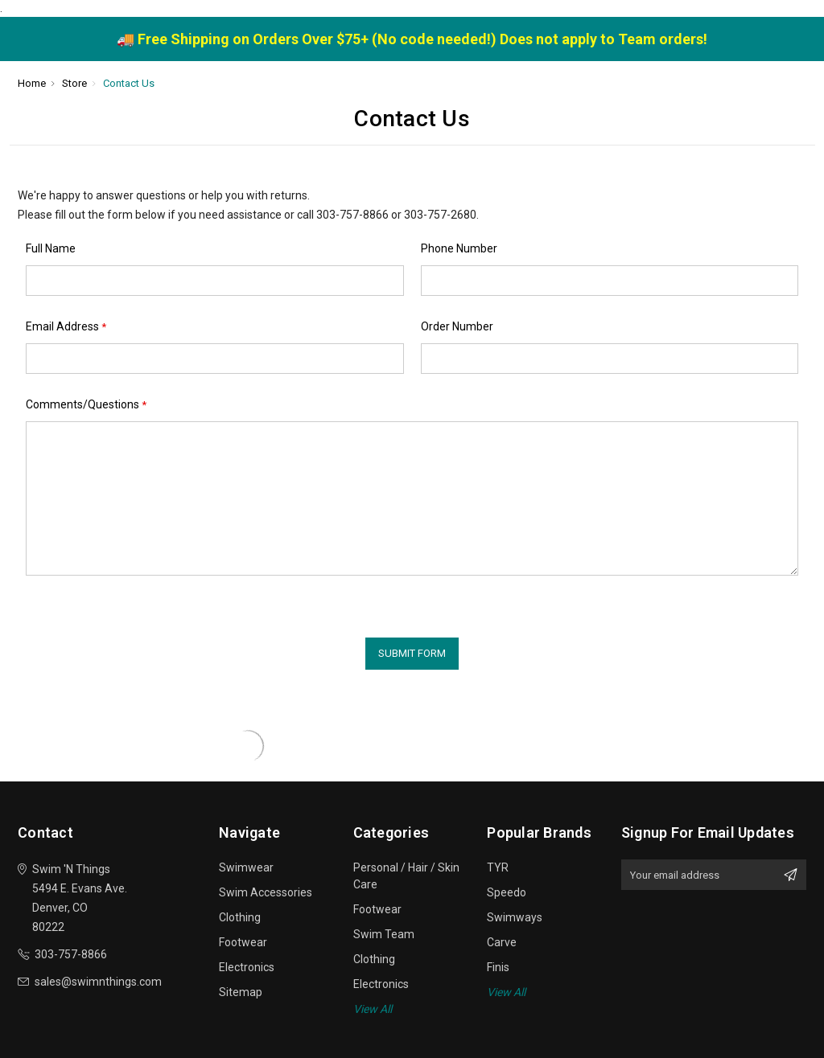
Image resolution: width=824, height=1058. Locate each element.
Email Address (66, 327)
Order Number (457, 326)
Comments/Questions (86, 405)
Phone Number (459, 248)
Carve (502, 942)
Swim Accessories (265, 892)
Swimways (514, 917)
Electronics (246, 967)
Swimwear (246, 867)
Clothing (240, 917)
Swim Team (383, 934)
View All (372, 1009)
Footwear (243, 942)
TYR (498, 867)
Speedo (506, 892)
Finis (498, 967)
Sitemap (240, 992)
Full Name (51, 248)
